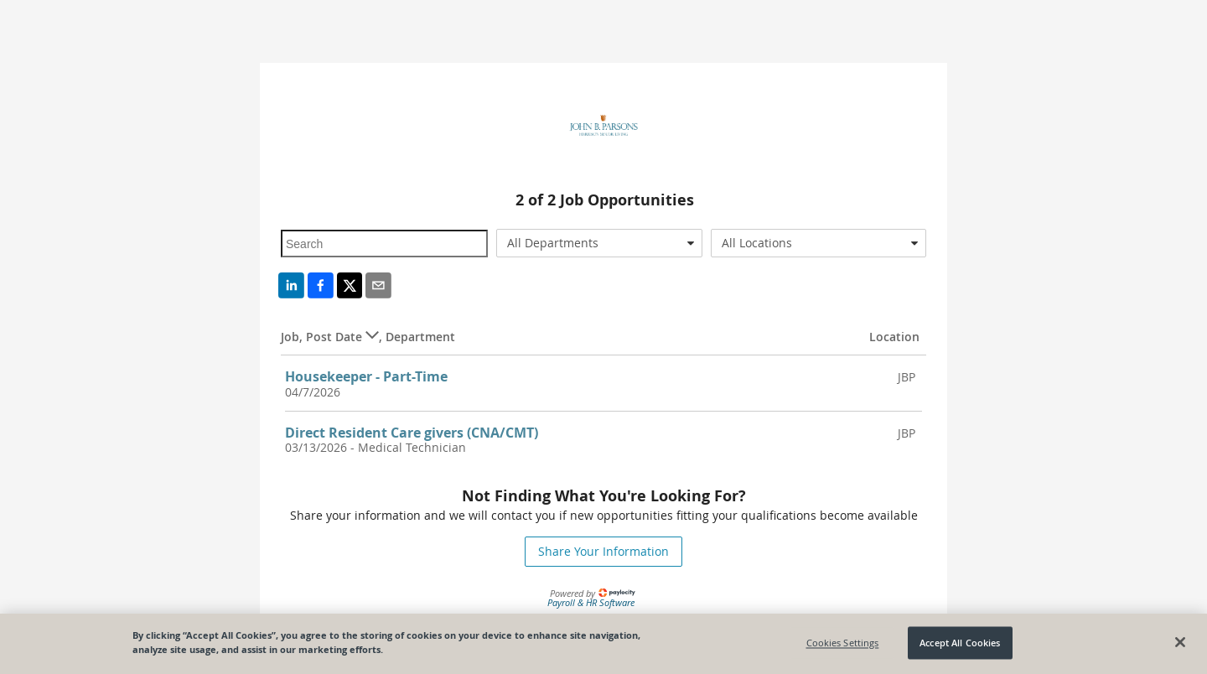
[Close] (1180, 642)
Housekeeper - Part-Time (366, 376)
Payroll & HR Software (591, 602)
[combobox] (599, 243)
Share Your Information (603, 551)
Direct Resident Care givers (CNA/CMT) (411, 432)
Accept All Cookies (959, 642)
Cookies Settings (842, 642)
